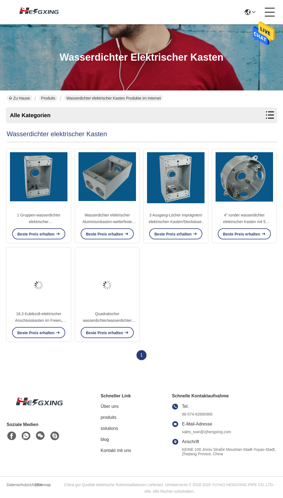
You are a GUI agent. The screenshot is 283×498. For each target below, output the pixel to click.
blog (105, 439)
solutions (109, 428)
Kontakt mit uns (116, 450)
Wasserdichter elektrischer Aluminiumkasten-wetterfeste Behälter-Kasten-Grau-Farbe (107, 222)
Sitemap (44, 485)
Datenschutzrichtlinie (20, 485)
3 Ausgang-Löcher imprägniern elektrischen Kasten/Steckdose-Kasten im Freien (176, 222)
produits (108, 417)
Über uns (110, 406)
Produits (48, 98)
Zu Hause (19, 98)
